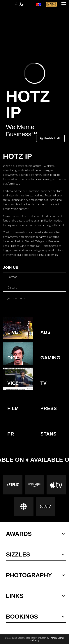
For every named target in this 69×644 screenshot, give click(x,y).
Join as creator (16, 298)
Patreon (12, 277)
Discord (12, 287)
